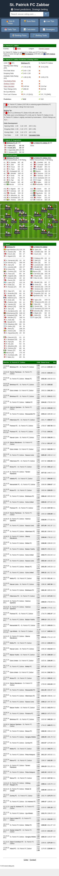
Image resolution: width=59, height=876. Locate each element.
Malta (19, 48)
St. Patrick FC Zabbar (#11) (42, 158)
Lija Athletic (13, 631)
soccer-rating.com (9, 866)
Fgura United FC (15, 818)
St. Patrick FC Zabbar (40, 247)
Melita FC (28, 543)
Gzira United (14, 390)
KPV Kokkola (50, 54)
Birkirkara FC (10, 247)
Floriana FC (14, 426)
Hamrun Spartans (15, 407)
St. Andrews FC (30, 801)
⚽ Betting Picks (19, 35)
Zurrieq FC (28, 743)
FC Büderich (29, 54)
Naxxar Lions (14, 437)
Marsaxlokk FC (30, 414)
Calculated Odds (34, 135)
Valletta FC (28, 402)
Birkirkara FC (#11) (12, 158)
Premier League (44, 49)
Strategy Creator (9, 84)
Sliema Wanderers (16, 442)
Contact (33, 860)
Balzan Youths (30, 549)
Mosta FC (28, 379)
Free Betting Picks (10, 81)
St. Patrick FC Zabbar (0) (41, 143)
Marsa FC (28, 731)
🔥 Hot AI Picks (10, 22)
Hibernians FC (14, 420)
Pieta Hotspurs (30, 754)
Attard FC (13, 848)
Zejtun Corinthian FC (16, 842)
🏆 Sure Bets (29, 21)
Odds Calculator (9, 86)
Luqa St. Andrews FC (17, 806)
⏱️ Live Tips (48, 21)
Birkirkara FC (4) (11, 143)
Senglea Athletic (30, 737)
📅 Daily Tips (10, 29)
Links (26, 860)
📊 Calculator (29, 29)
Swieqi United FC (15, 830)
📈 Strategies (49, 29)
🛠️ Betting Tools (40, 35)
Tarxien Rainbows (16, 372)
